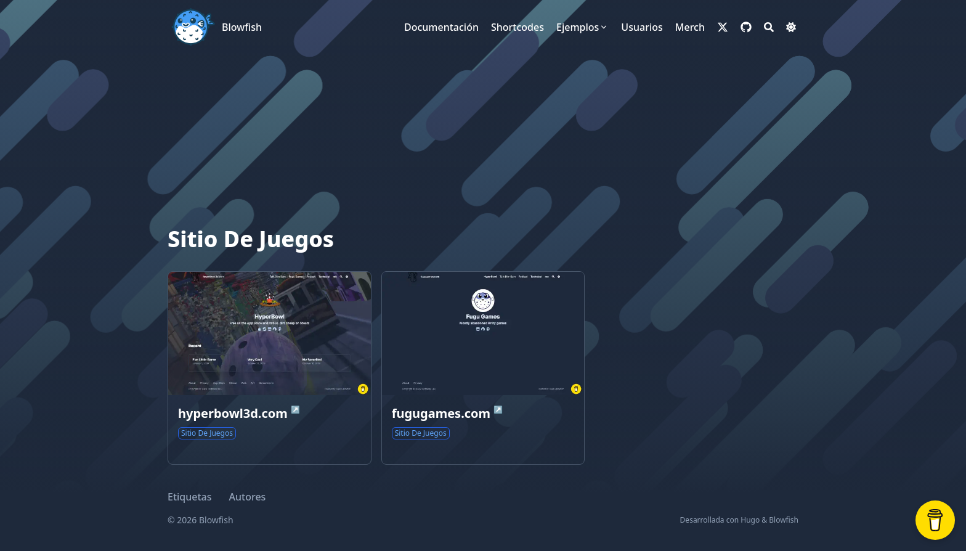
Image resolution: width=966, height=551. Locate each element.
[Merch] (690, 27)
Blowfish (242, 27)
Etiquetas (190, 497)
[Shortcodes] (517, 27)
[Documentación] (441, 27)
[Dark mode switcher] (791, 27)
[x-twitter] (722, 27)
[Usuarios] (641, 27)
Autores (247, 497)
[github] (746, 27)
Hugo (750, 520)
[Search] (769, 27)
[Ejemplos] (582, 27)
